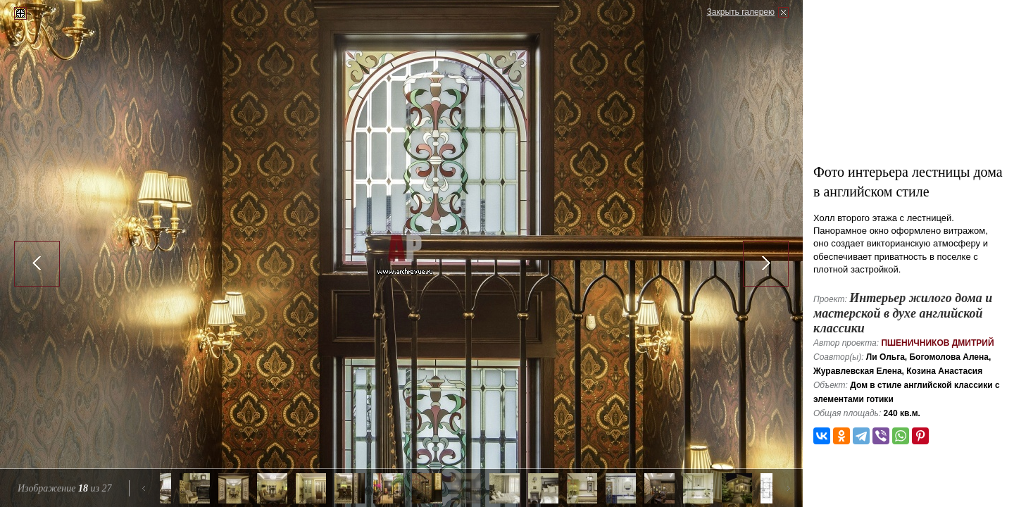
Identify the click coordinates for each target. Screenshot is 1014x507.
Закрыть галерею (741, 12)
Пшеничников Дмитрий (937, 343)
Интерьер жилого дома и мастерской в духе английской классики (902, 313)
